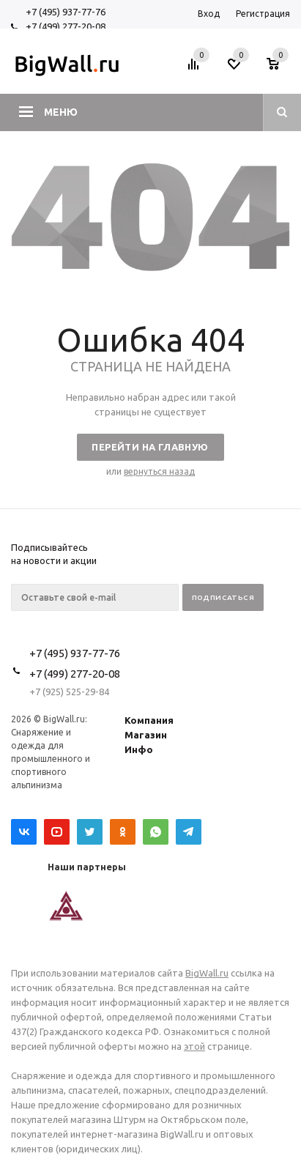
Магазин (146, 735)
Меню (61, 112)
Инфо (139, 749)
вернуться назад (159, 471)
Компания (149, 720)
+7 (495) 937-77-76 (65, 12)
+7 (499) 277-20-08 (65, 26)
